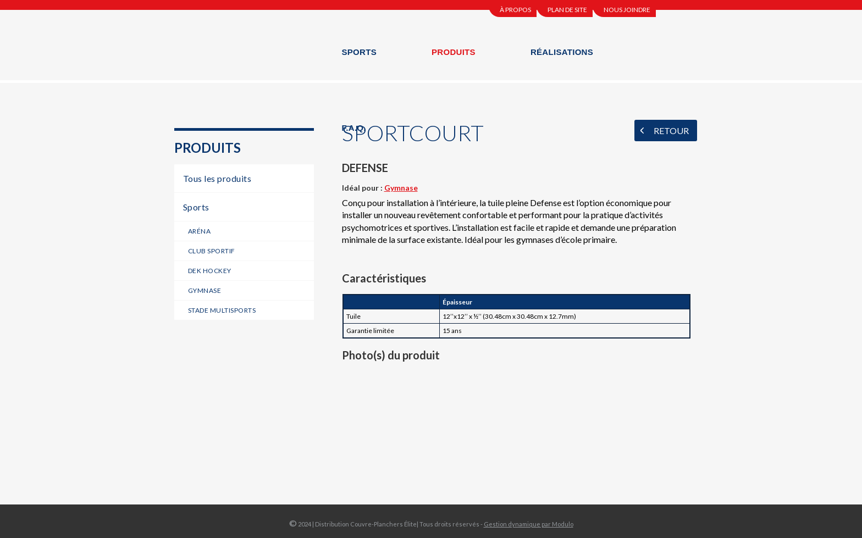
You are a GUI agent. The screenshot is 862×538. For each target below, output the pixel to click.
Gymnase (401, 187)
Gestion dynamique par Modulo (528, 524)
